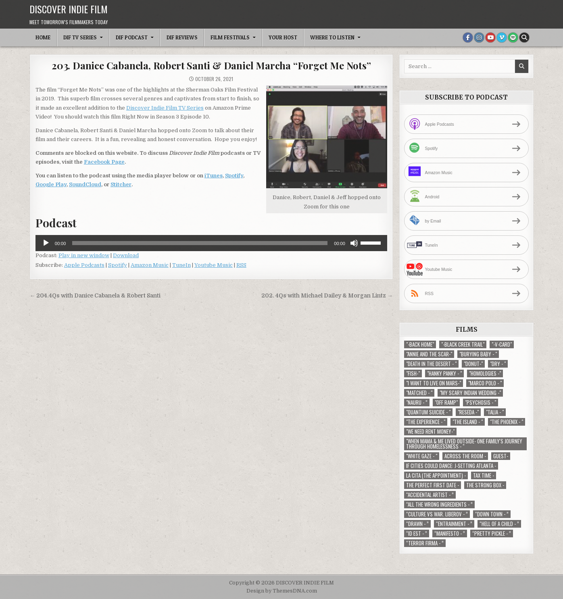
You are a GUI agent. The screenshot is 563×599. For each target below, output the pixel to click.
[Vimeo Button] (502, 37)
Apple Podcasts (84, 265)
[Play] (46, 243)
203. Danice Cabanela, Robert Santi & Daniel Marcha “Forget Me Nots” (211, 65)
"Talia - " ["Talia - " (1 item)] (495, 412)
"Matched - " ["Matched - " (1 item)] (419, 393)
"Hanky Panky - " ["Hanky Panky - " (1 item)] (444, 373)
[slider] (199, 243)
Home (42, 37)
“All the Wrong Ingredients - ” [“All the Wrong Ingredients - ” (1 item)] (439, 504)
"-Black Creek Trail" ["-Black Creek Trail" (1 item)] (462, 344)
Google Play (51, 184)
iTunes (213, 176)
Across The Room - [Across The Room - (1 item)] (465, 456)
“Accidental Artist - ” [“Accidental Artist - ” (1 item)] (430, 495)
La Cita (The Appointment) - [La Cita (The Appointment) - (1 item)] (436, 475)
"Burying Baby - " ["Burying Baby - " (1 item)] (478, 354)
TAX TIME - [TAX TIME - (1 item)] (483, 475)
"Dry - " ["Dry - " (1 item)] (498, 364)
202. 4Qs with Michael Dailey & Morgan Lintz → (327, 296)
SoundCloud (85, 184)
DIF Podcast (132, 37)
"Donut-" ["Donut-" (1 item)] (473, 364)
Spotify (234, 176)
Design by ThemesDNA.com (281, 591)
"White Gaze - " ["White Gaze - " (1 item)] (421, 456)
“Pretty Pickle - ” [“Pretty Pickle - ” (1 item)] (491, 533)
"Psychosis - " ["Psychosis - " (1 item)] (480, 402)
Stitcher (121, 184)
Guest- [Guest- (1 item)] (500, 456)
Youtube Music (213, 265)
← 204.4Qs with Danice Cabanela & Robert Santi (95, 296)
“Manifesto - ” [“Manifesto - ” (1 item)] (449, 533)
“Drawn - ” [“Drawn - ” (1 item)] (417, 524)
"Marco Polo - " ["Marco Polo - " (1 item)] (485, 383)
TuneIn (181, 265)
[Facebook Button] (468, 37)
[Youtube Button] (490, 37)
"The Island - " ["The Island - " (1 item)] (467, 422)
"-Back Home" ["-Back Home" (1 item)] (420, 344)
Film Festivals (230, 37)
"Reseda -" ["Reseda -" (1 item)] (468, 412)
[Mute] (354, 243)
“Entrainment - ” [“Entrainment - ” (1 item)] (454, 524)
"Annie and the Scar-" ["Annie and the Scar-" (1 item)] (429, 354)
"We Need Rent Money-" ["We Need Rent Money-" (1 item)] (430, 431)
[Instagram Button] (479, 37)
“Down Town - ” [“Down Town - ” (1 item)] (492, 514)
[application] (211, 243)
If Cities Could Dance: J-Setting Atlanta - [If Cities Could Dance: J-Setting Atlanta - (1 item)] (451, 466)
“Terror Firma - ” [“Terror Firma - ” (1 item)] (425, 543)
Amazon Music (150, 265)
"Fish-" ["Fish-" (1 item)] (413, 373)
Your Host (283, 37)
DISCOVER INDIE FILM (68, 9)
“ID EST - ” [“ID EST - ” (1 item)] (416, 533)
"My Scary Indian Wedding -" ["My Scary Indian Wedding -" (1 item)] (470, 393)
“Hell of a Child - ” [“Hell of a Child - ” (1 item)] (499, 524)
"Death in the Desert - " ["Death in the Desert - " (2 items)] (431, 364)
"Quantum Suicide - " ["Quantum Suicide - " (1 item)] (428, 412)
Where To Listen (332, 37)
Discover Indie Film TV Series (165, 108)
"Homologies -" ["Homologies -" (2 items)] (485, 373)
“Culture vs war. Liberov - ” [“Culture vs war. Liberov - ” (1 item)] (437, 514)
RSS (241, 265)
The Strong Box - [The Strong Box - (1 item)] (485, 485)
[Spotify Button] (513, 37)
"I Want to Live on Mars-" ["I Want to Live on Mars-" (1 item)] (433, 383)
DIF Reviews (182, 37)
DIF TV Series (80, 37)
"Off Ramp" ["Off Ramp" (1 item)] (446, 402)
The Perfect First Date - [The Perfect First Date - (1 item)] (432, 485)
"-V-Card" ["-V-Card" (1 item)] (502, 344)
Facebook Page (104, 162)
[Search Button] (524, 37)
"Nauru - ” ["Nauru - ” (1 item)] (416, 402)
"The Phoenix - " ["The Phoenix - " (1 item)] (506, 422)
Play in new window (83, 255)
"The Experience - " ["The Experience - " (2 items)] (425, 422)
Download (126, 255)
